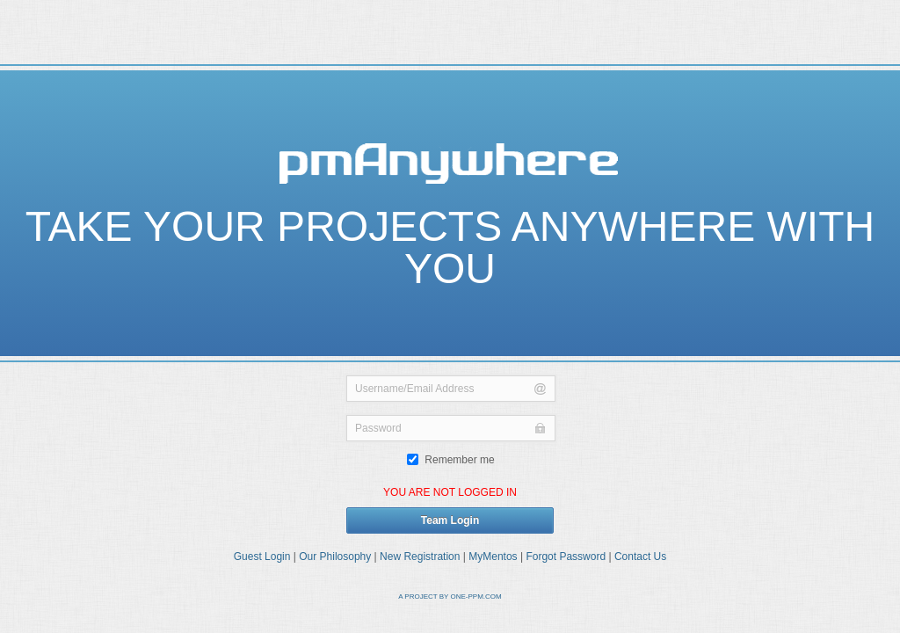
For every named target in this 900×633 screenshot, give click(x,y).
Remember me (450, 460)
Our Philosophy (335, 556)
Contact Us (640, 556)
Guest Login (262, 556)
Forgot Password (566, 556)
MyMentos (492, 556)
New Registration (420, 556)
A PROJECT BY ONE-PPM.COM (450, 596)
